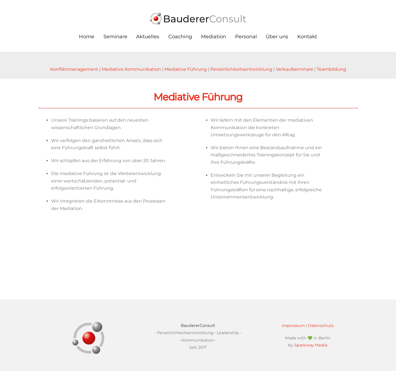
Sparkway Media (310, 345)
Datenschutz (321, 325)
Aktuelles (147, 37)
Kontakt (307, 37)
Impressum (293, 325)
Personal (246, 37)
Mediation (213, 37)
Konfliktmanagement (74, 69)
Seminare (115, 37)
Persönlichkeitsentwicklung (241, 69)
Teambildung (331, 69)
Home (86, 37)
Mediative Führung (185, 69)
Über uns (277, 37)
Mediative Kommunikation (131, 69)
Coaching (180, 37)
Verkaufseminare (294, 69)
